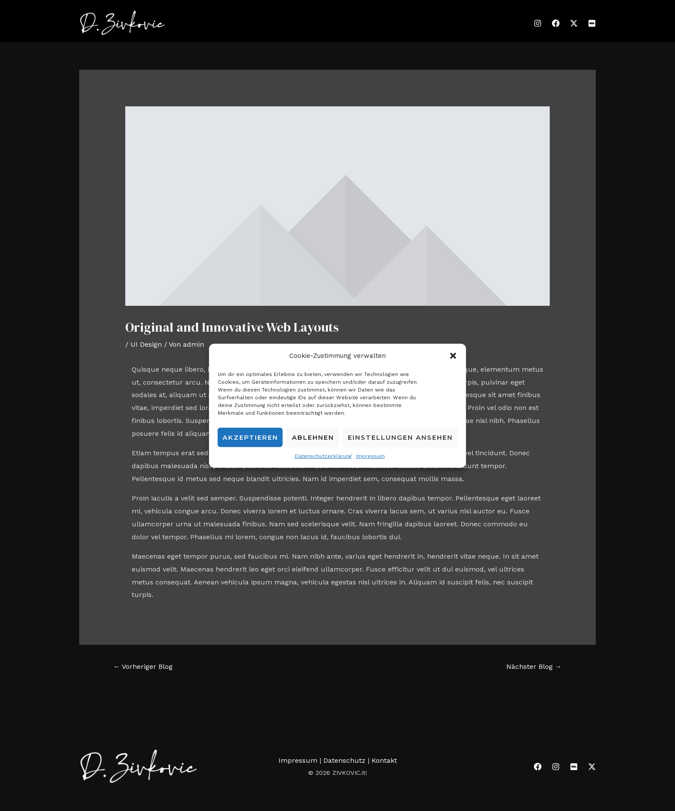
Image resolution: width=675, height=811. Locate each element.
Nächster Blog (534, 666)
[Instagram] (538, 23)
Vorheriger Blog (143, 666)
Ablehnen (313, 437)
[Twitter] (574, 23)
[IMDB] (592, 23)
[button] (453, 355)
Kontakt (384, 760)
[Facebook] (556, 23)
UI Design (146, 344)
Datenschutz (345, 760)
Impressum (370, 456)
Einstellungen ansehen (400, 437)
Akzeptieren (250, 437)
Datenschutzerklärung (323, 456)
